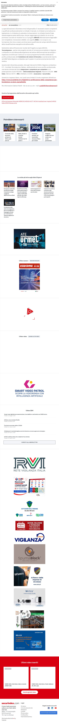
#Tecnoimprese (7, 101)
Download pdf (8, 97)
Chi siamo (23, 706)
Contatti (23, 711)
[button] (57, 2)
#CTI (31, 101)
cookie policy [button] (4, 7)
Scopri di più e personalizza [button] (10, 19)
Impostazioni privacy (26, 716)
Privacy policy (24, 713)
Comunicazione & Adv (27, 708)
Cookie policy (24, 715)
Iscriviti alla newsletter (30, 442)
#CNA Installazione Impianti (43, 101)
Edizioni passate (34, 260)
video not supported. (29, 158)
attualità (4, 25)
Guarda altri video (34, 336)
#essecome (13, 103)
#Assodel (15, 101)
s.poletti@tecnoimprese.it (48, 86)
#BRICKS (22, 101)
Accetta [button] (54, 19)
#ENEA (27, 101)
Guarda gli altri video (29, 692)
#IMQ (7, 103)
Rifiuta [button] (45, 19)
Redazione (24, 709)
